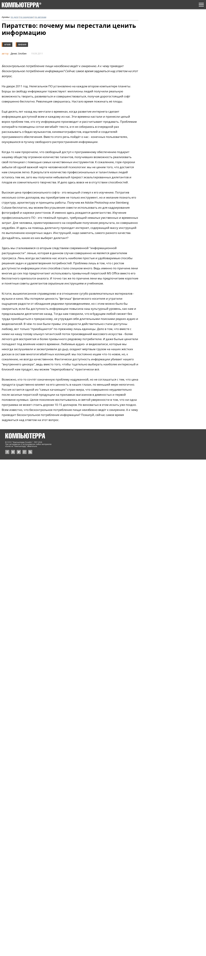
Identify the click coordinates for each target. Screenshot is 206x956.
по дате (14, 17)
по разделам (26, 17)
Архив (7, 44)
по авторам (40, 17)
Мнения (22, 44)
